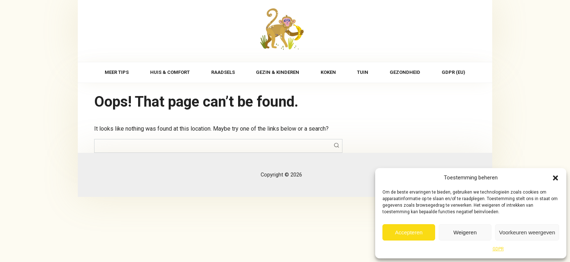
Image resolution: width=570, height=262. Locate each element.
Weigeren (465, 232)
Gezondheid (405, 72)
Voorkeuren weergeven (527, 232)
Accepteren (408, 232)
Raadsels (223, 72)
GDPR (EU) (453, 72)
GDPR (498, 248)
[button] (555, 177)
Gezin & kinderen (277, 72)
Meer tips (117, 72)
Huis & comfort (170, 72)
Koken (328, 72)
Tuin (362, 72)
